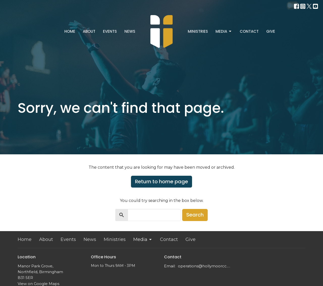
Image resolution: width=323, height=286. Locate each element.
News (129, 31)
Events (110, 31)
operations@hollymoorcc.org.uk (205, 266)
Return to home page (161, 181)
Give (270, 31)
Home (69, 31)
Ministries (198, 31)
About (89, 31)
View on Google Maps (38, 283)
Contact (249, 31)
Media (224, 31)
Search (195, 214)
